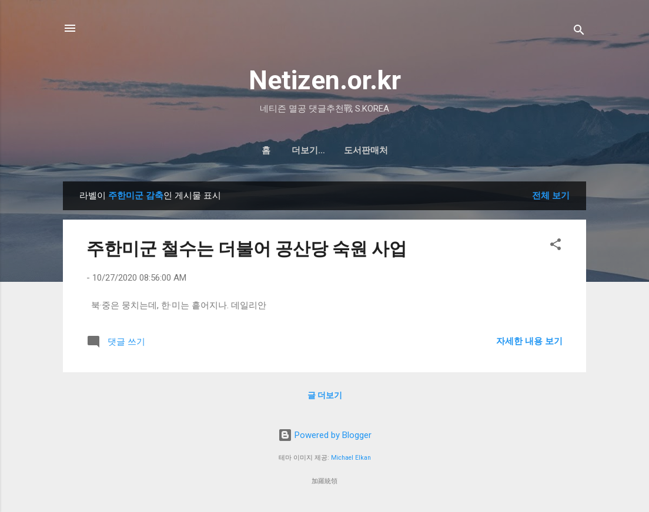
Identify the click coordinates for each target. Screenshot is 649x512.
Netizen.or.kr (325, 80)
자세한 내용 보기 (529, 341)
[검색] (579, 32)
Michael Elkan (351, 458)
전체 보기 (551, 195)
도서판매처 (339, 150)
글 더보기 (324, 395)
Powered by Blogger (325, 435)
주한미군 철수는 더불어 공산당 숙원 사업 (246, 248)
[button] (555, 246)
